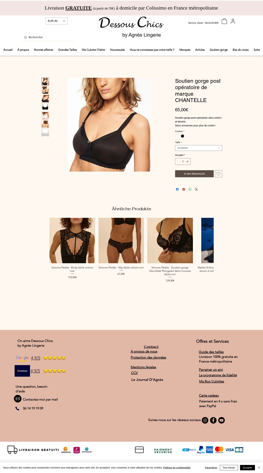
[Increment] (187, 161)
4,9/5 (35, 357)
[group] (131, 250)
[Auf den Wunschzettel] (218, 173)
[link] (224, 21)
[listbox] (56, 20)
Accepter (247, 467)
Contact (151, 346)
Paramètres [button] (211, 467)
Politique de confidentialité (177, 467)
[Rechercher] (47, 37)
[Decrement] (178, 161)
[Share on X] (196, 189)
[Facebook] (213, 420)
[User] (233, 21)
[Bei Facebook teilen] (177, 189)
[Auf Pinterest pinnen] (184, 189)
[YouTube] (221, 420)
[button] (56, 20)
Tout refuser (229, 467)
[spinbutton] (182, 161)
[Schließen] (259, 467)
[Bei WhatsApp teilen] (190, 189)
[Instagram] (205, 420)
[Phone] (17, 408)
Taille (178, 142)
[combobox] (198, 148)
